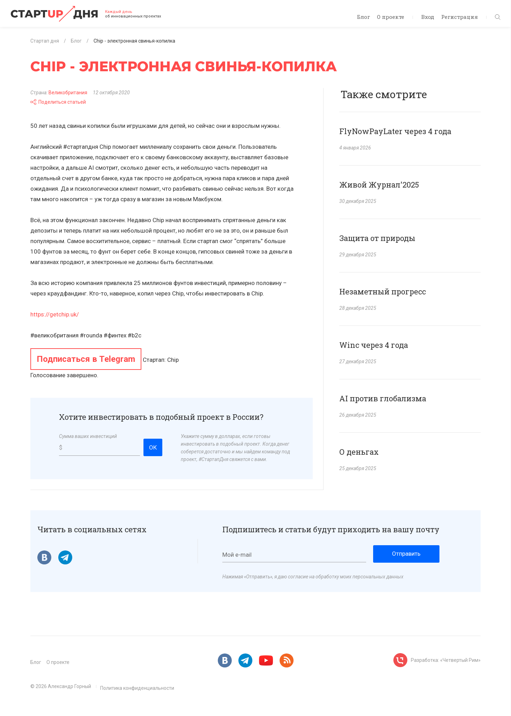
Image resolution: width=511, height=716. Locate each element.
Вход (427, 16)
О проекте (390, 16)
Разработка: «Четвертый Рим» (446, 660)
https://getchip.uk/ (54, 314)
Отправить (406, 553)
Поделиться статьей (58, 102)
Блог (363, 16)
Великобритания (68, 92)
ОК (153, 447)
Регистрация (459, 16)
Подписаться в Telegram (86, 359)
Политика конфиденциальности (137, 688)
